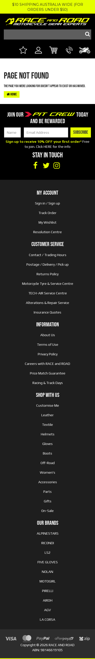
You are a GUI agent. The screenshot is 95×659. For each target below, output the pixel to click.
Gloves (47, 444)
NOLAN (47, 572)
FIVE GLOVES (47, 562)
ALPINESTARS (48, 533)
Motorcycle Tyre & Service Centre (47, 284)
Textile (47, 425)
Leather (47, 415)
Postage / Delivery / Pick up (47, 264)
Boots (47, 453)
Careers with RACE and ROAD (47, 364)
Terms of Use (47, 344)
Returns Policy (47, 274)
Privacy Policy (48, 354)
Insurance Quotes (47, 312)
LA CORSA (47, 619)
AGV (47, 610)
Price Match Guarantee (47, 373)
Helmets (47, 434)
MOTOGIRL (48, 581)
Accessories (47, 482)
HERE (48, 147)
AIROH (47, 600)
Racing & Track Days (47, 383)
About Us (47, 335)
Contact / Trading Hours (47, 255)
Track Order (47, 213)
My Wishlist (47, 222)
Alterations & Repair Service (47, 303)
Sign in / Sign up (47, 203)
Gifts (47, 501)
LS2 (47, 552)
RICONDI (47, 543)
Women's (47, 472)
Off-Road (48, 463)
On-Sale (47, 511)
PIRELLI (47, 591)
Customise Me (47, 405)
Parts (47, 492)
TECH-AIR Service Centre (47, 293)
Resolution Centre (47, 232)
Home (12, 94)
